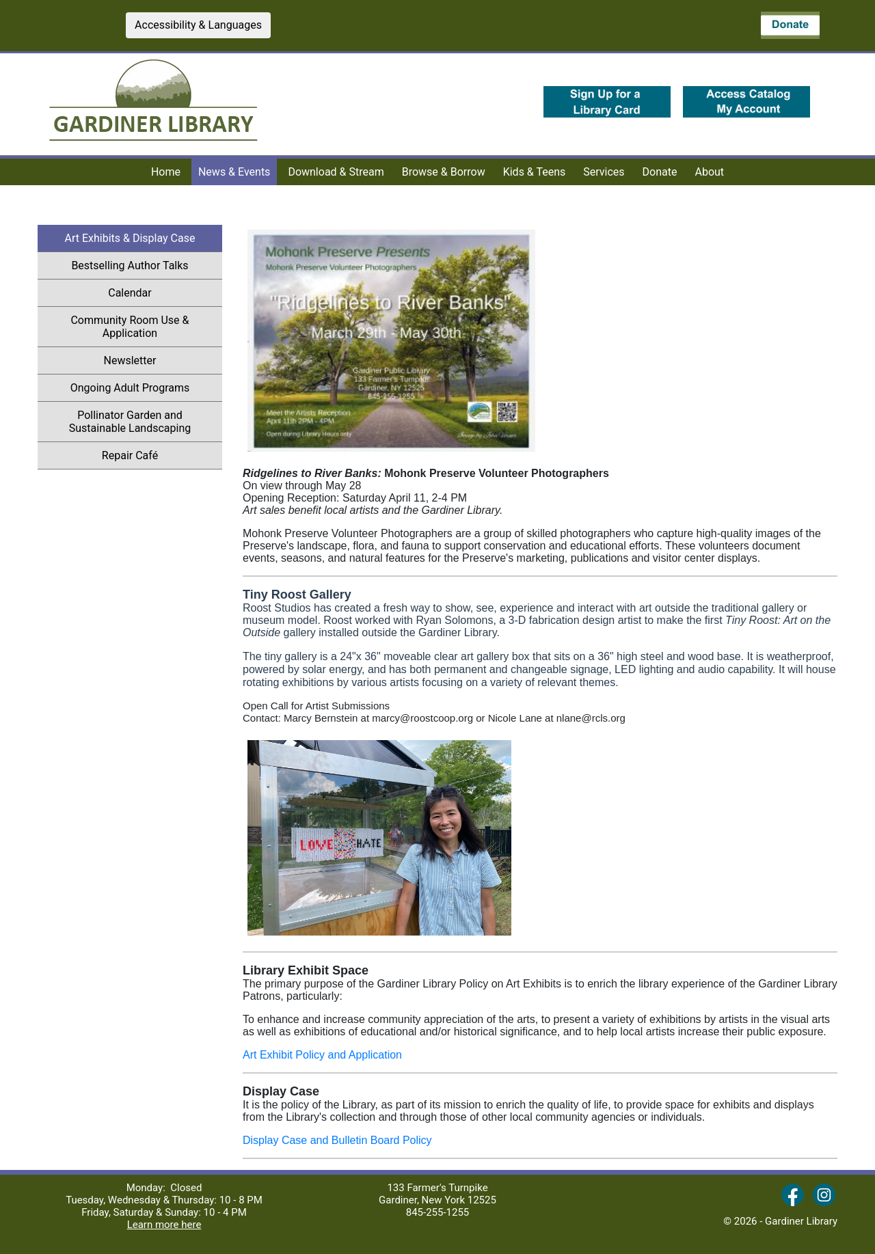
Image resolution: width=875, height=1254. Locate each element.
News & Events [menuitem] (234, 171)
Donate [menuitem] (660, 171)
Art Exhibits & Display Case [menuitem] (130, 238)
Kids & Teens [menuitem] (534, 171)
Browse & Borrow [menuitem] (443, 171)
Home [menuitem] (165, 171)
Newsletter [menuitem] (163, 360)
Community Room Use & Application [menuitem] (129, 327)
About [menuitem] (710, 171)
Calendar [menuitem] (165, 292)
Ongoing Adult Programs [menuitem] (130, 387)
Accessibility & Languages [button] (198, 24)
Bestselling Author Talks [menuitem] (146, 265)
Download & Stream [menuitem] (335, 171)
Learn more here (164, 1224)
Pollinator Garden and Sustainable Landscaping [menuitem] (130, 422)
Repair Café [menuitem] (130, 455)
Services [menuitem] (603, 171)
